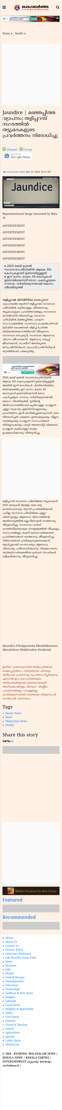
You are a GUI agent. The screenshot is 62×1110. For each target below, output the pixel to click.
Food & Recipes (15, 977)
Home (6, 33)
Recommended (19, 918)
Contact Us (12, 946)
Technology (12, 989)
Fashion (10, 1021)
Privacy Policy (14, 950)
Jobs (8, 969)
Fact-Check (12, 1017)
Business (10, 965)
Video (9, 1013)
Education (11, 985)
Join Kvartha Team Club (20, 958)
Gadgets (10, 997)
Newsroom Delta (16, 172)
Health (19, 33)
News (8, 717)
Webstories (12, 1044)
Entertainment (14, 981)
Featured (12, 900)
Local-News (12, 1005)
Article (9, 1029)
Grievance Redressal (18, 954)
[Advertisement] (31, 74)
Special (9, 1036)
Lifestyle (10, 1001)
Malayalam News (16, 721)
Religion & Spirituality (19, 1009)
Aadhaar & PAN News (19, 993)
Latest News (13, 1040)
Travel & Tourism (16, 1025)
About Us (11, 942)
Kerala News (13, 713)
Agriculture (12, 1033)
